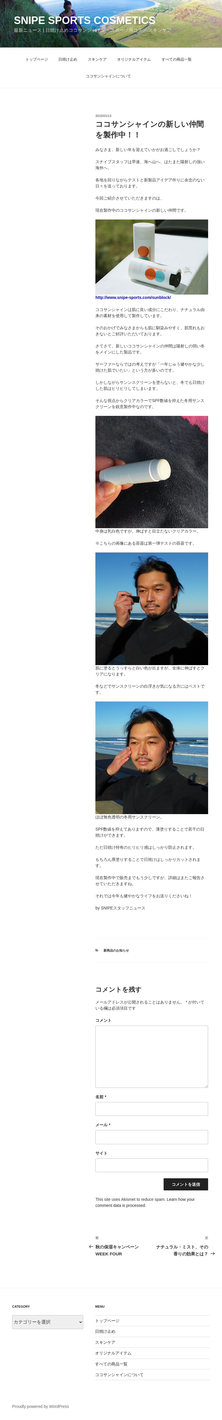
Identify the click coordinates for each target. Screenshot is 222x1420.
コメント (103, 1020)
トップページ (36, 59)
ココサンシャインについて (108, 76)
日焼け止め (67, 59)
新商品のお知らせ (116, 950)
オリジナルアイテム (134, 59)
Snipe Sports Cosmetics (85, 20)
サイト (101, 1153)
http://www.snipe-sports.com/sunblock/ (133, 297)
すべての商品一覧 (177, 59)
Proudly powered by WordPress (40, 1406)
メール (102, 1125)
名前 (100, 1097)
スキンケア (97, 59)
